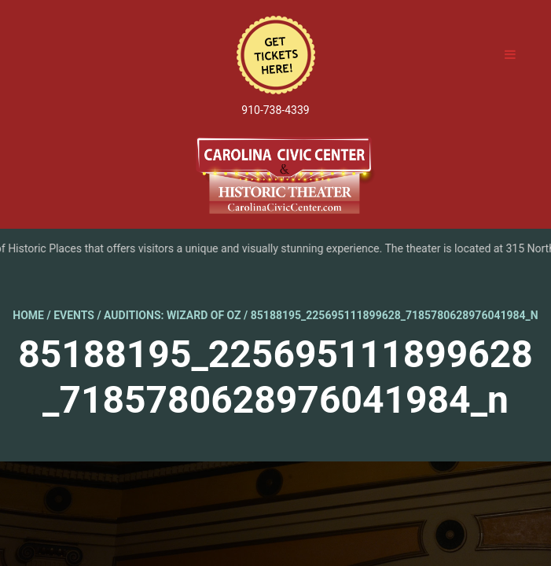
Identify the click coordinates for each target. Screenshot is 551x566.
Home (28, 315)
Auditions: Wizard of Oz (172, 315)
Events (73, 315)
